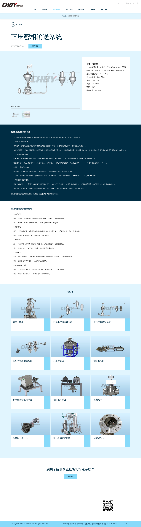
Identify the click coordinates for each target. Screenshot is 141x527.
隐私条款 (88, 524)
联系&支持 (130, 3)
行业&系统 (68, 9)
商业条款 (73, 524)
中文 (119, 3)
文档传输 (66, 524)
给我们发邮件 (96, 524)
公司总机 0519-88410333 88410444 (116, 524)
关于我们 (45, 9)
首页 (35, 9)
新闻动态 (81, 9)
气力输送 (64, 16)
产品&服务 (56, 9)
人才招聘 (92, 9)
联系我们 (35, 46)
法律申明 (80, 524)
